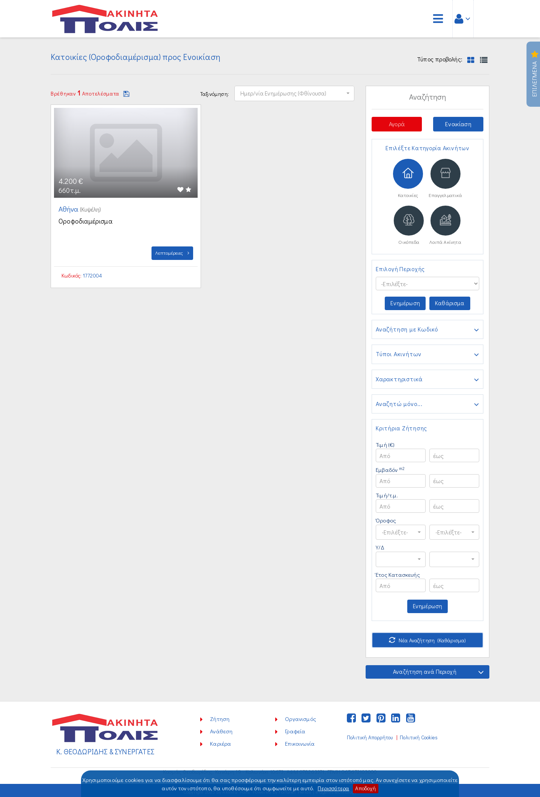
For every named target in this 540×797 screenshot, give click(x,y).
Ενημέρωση (405, 304)
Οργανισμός (300, 716)
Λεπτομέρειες (172, 252)
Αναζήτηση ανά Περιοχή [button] (438, 669)
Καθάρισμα (450, 304)
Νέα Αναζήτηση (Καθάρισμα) (427, 638)
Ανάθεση (221, 729)
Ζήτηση (220, 716)
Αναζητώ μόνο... (427, 405)
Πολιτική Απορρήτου (370, 735)
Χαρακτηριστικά (427, 380)
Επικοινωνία (300, 741)
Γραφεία (295, 729)
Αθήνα (69, 208)
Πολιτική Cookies (419, 735)
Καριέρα (220, 741)
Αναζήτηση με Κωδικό (427, 330)
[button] (294, 92)
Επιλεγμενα (534, 74)
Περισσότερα (332, 788)
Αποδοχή (366, 788)
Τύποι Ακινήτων (427, 355)
